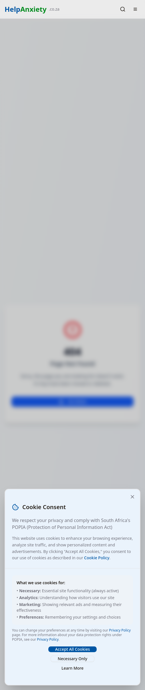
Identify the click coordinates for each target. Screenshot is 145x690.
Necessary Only (72, 658)
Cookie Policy (96, 557)
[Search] (123, 9)
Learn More (72, 668)
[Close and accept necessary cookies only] (132, 497)
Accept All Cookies (72, 649)
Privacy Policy (120, 630)
